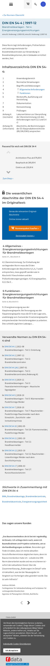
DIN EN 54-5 (8, 395)
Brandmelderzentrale (35, 496)
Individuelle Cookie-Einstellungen (17, 644)
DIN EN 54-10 (9, 426)
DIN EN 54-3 (8, 379)
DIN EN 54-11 (9, 438)
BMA (4, 496)
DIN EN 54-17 (9, 466)
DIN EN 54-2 (8, 355)
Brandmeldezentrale (11, 501)
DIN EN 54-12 (9, 450)
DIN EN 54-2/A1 (10, 367)
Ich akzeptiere (11, 650)
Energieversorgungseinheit (34, 501)
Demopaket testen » (25, 235)
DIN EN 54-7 (8, 407)
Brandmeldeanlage (16, 496)
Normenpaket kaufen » (25, 228)
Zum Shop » (8, 178)
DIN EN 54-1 (8, 346)
